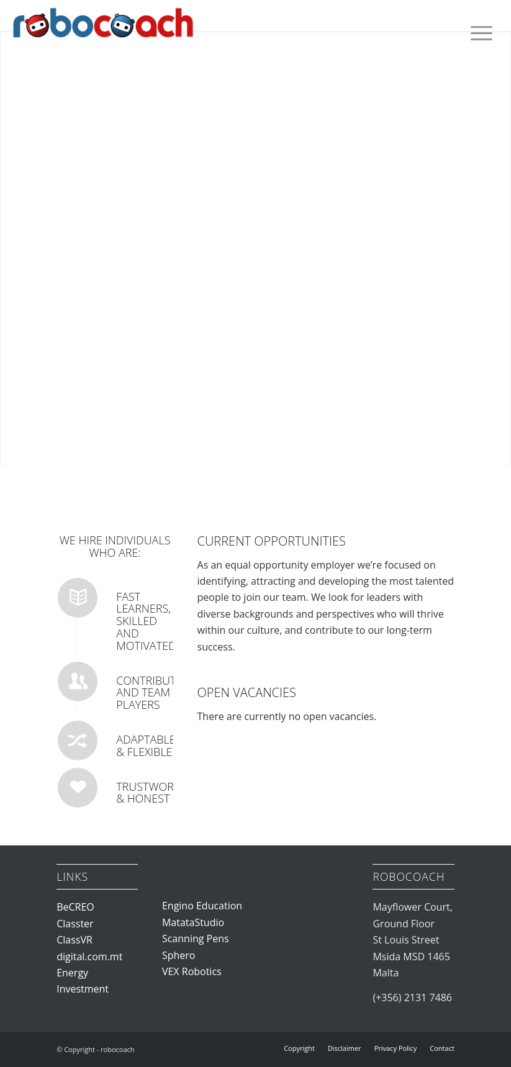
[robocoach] (103, 34)
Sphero (179, 955)
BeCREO (75, 907)
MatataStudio (193, 922)
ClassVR (75, 940)
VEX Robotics (192, 971)
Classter (75, 923)
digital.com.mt (89, 956)
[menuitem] (479, 33)
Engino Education (202, 905)
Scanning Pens (195, 938)
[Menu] (479, 33)
